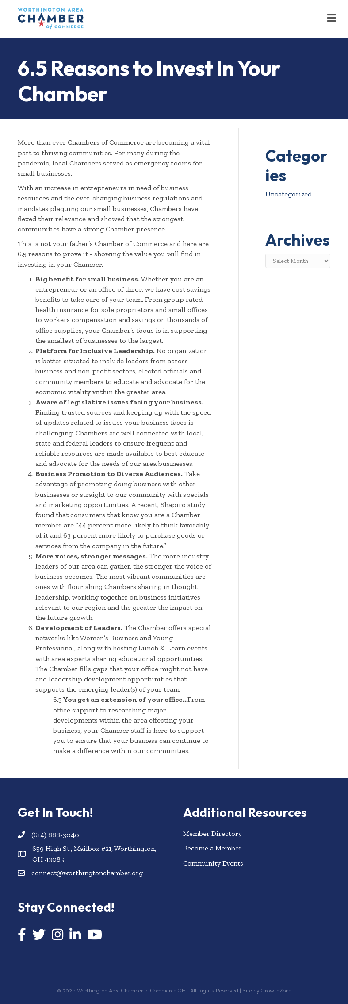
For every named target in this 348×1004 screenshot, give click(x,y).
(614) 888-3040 (55, 835)
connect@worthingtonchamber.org (87, 873)
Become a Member (212, 848)
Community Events (213, 863)
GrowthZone (276, 990)
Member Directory (212, 833)
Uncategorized (288, 194)
